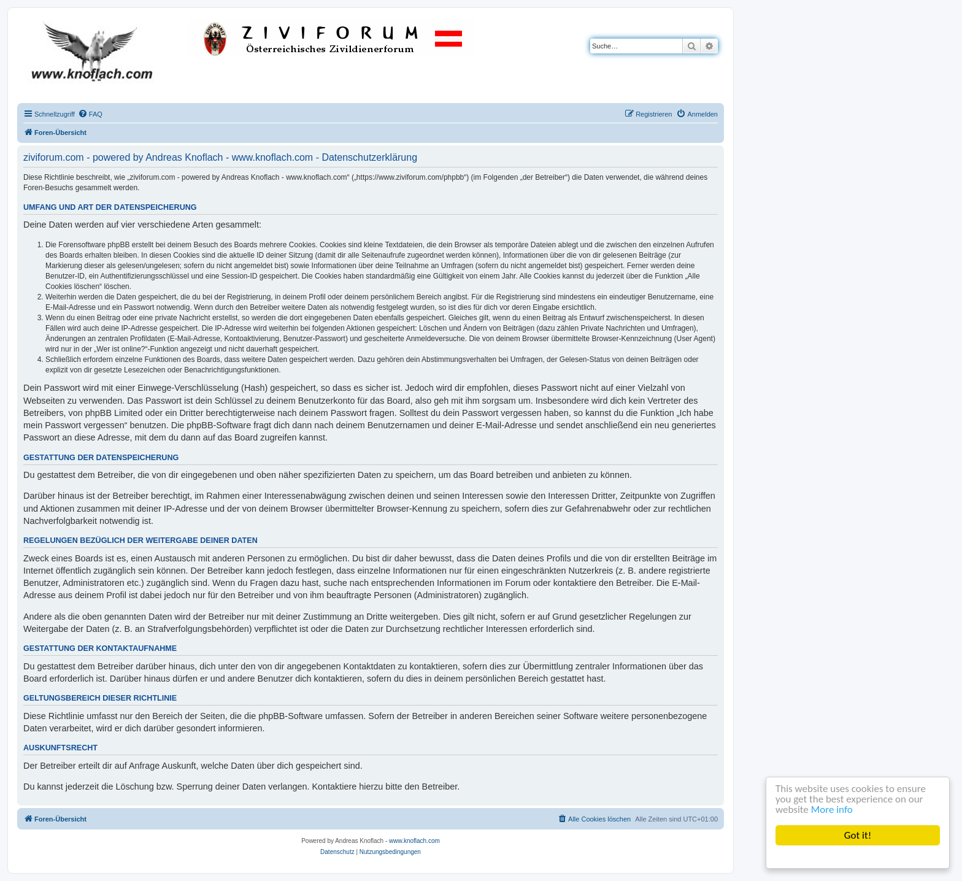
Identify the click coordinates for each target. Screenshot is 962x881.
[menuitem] (90, 114)
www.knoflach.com (414, 840)
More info (832, 809)
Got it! (857, 835)
